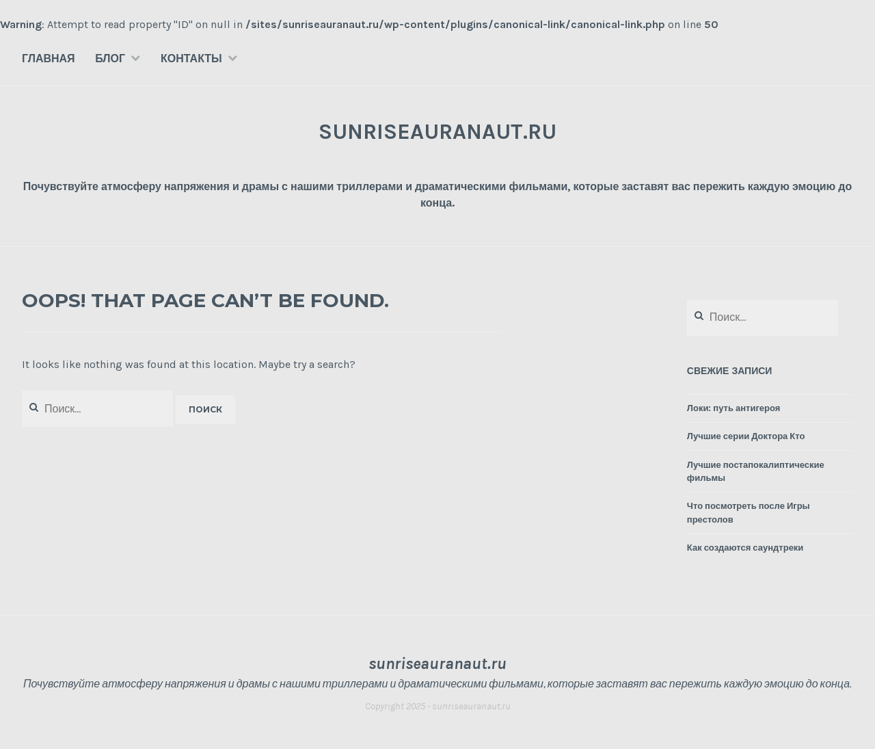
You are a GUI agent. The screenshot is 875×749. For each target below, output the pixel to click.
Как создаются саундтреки (745, 547)
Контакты (191, 58)
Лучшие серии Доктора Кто (746, 436)
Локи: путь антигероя (734, 408)
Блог (110, 58)
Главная (48, 58)
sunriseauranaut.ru (437, 131)
